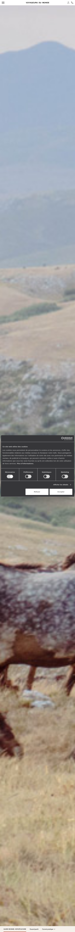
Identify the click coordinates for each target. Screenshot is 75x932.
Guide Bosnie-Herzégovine (15, 929)
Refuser (37, 492)
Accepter (60, 492)
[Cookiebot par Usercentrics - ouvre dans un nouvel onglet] (62, 438)
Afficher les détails (60, 485)
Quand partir (34, 929)
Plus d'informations (25, 463)
